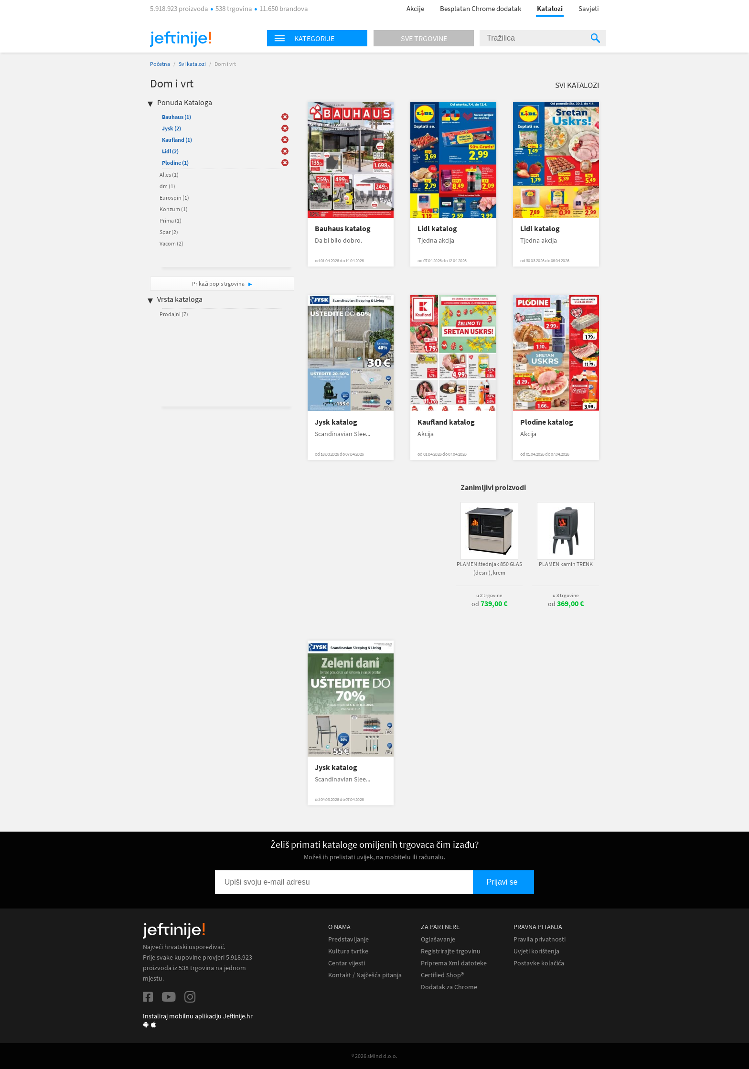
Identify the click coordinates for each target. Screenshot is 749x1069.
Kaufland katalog (446, 422)
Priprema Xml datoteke (454, 963)
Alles (169, 174)
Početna (160, 63)
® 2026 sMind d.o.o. (374, 1055)
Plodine (175, 162)
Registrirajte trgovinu (451, 951)
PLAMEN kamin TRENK (566, 563)
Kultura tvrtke (348, 951)
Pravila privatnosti (540, 939)
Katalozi (550, 8)
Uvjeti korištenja (536, 951)
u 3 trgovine (565, 595)
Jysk (171, 128)
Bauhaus (176, 116)
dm (167, 186)
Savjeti (588, 8)
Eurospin (174, 197)
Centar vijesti (346, 963)
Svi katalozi (192, 63)
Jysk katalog (336, 422)
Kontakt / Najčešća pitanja (365, 975)
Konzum (174, 209)
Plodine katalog (546, 422)
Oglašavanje (438, 939)
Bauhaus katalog (343, 228)
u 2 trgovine (489, 595)
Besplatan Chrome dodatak (480, 8)
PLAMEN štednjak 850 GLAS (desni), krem (489, 568)
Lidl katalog (437, 228)
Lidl (170, 151)
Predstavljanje (348, 939)
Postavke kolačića (539, 963)
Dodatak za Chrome (449, 987)
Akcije (415, 8)
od (489, 603)
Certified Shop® (442, 975)
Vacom (171, 243)
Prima (171, 220)
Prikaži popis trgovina (219, 283)
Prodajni (174, 314)
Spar (169, 231)
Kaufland (177, 139)
